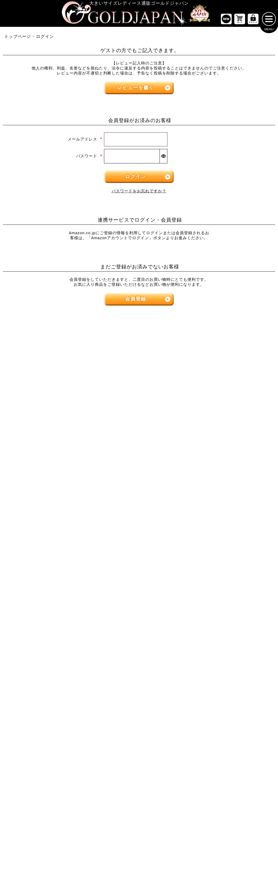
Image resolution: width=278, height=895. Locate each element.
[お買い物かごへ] (239, 21)
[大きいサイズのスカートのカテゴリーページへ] (46, 503)
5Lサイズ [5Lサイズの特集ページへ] (162, 354)
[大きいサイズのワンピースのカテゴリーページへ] (139, 396)
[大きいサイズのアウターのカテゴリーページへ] (139, 503)
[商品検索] (263, 696)
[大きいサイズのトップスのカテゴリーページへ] (46, 396)
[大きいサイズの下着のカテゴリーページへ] (231, 623)
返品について (150, 871)
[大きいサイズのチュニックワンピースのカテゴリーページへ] (139, 449)
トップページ (17, 38)
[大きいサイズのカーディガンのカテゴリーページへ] (139, 521)
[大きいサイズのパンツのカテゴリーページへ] (231, 396)
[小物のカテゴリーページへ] (231, 589)
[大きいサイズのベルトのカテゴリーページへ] (231, 606)
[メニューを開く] (269, 21)
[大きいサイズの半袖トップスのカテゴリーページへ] (46, 415)
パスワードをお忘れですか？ (139, 193)
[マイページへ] (253, 21)
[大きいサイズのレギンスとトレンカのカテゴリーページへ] (231, 465)
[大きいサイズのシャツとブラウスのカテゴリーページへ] (46, 449)
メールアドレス (85, 141)
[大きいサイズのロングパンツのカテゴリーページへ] (231, 449)
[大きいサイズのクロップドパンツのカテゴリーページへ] (231, 431)
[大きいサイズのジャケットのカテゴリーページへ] (139, 538)
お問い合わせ (178, 871)
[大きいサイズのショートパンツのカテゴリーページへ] (231, 415)
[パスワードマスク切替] (163, 159)
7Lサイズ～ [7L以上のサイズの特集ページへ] (255, 354)
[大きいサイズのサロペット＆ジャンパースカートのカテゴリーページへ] (139, 465)
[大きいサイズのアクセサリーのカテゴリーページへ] (231, 640)
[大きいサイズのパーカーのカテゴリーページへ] (139, 555)
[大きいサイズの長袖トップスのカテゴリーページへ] (46, 431)
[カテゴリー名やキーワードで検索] (203, 696)
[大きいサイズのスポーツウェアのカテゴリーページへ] (231, 538)
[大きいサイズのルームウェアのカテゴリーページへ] (231, 572)
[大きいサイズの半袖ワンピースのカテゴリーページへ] (139, 431)
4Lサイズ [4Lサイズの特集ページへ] (116, 354)
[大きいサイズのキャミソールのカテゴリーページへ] (46, 465)
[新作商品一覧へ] (226, 21)
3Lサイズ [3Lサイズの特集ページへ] (69, 354)
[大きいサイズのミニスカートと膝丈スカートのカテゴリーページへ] (46, 521)
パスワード (89, 158)
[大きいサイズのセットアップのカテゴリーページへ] (231, 555)
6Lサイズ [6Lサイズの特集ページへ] (209, 354)
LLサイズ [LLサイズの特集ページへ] (23, 354)
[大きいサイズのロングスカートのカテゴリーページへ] (46, 538)
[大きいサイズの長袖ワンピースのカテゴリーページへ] (139, 415)
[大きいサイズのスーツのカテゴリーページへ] (231, 521)
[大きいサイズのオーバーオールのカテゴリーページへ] (139, 482)
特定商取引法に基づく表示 (111, 871)
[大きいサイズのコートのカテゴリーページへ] (139, 572)
